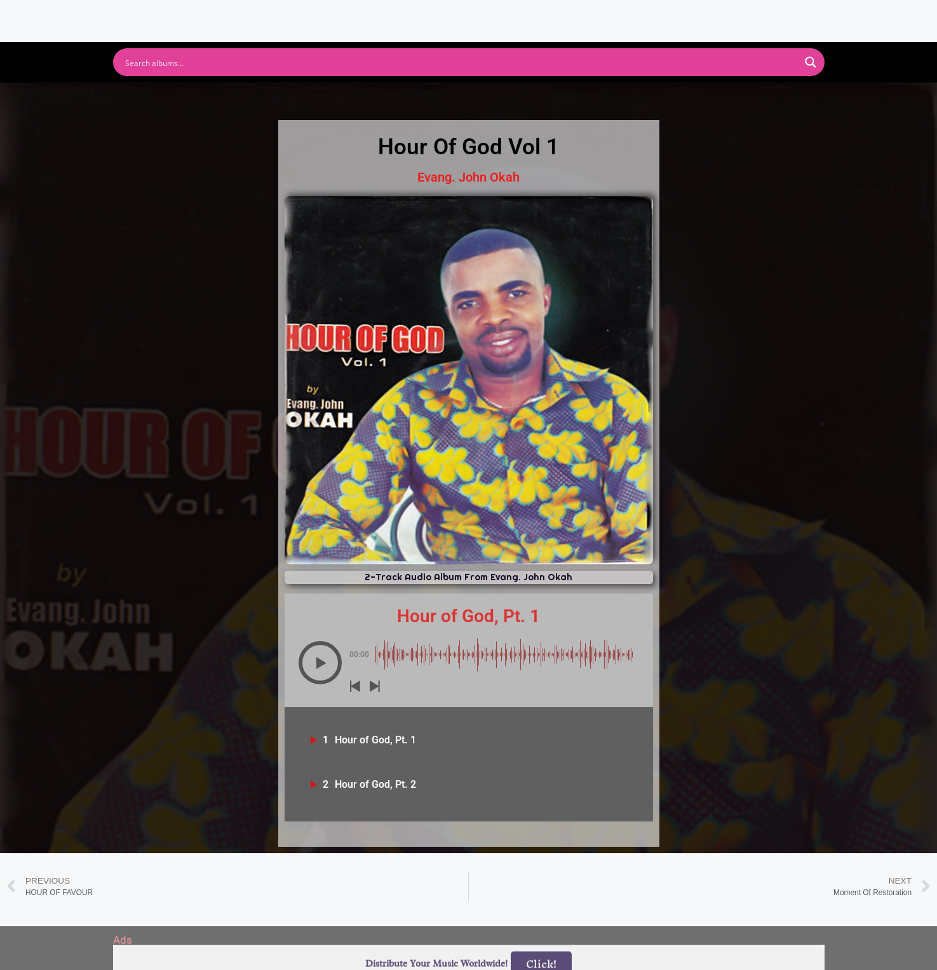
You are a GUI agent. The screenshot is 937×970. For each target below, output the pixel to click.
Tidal (679, 99)
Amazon (530, 99)
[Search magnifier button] (810, 62)
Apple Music (436, 99)
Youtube (343, 99)
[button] (320, 662)
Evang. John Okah (468, 177)
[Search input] (460, 62)
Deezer (608, 99)
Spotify (264, 99)
